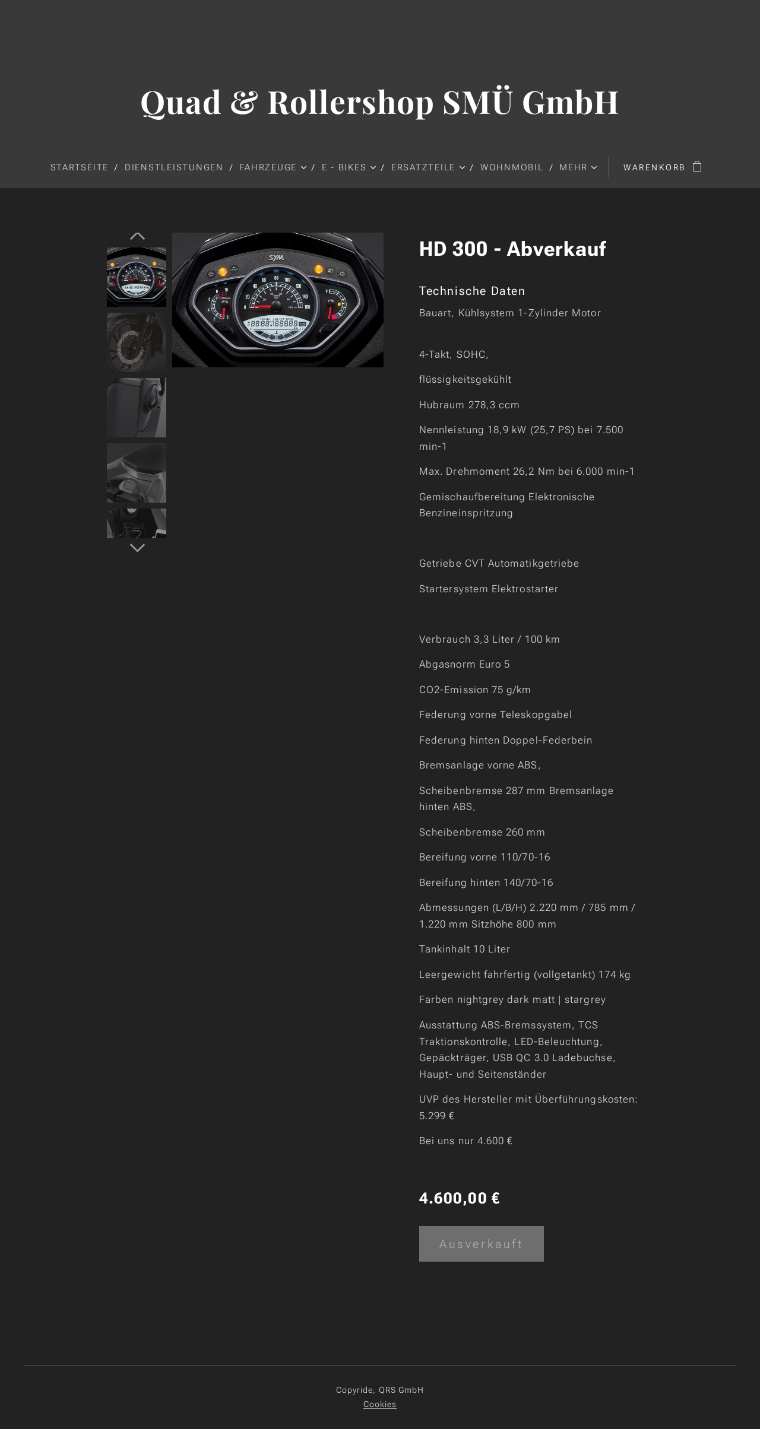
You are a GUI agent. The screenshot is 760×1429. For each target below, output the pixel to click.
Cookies (380, 1404)
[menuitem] (83, 167)
